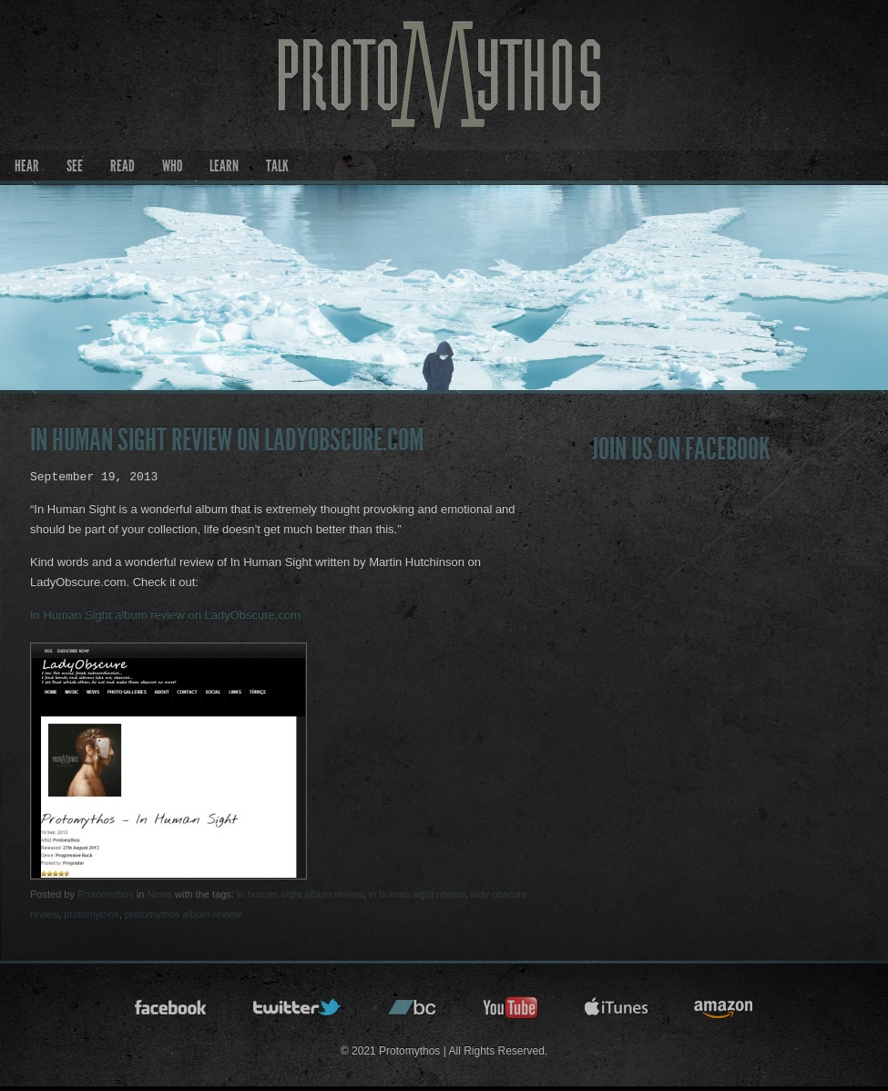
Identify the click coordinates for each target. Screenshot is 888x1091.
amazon (723, 1013)
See (74, 166)
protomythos (91, 914)
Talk (277, 166)
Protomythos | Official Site (444, 97)
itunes (616, 1013)
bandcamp (412, 1013)
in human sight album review (300, 894)
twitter (297, 1013)
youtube (511, 1013)
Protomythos (105, 894)
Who (172, 166)
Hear (27, 166)
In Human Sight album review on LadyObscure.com (165, 615)
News (159, 894)
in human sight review (417, 894)
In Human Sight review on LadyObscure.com (227, 439)
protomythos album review (183, 914)
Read (122, 166)
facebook (171, 1013)
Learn (224, 166)
